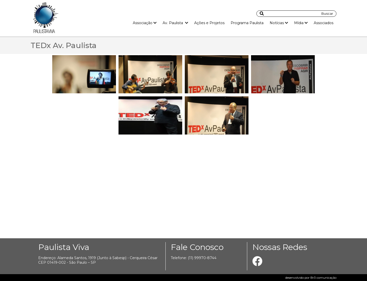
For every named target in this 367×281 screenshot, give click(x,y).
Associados (323, 23)
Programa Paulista (247, 23)
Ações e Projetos (209, 23)
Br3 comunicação (323, 277)
